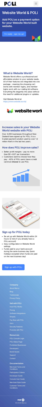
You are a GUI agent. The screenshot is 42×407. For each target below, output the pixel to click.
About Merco (14, 288)
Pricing (12, 310)
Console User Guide (17, 379)
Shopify (12, 317)
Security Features (16, 327)
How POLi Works (16, 307)
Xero (11, 323)
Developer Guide (16, 376)
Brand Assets (14, 352)
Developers (14, 348)
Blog (11, 292)
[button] (35, 3)
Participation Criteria (17, 372)
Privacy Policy (15, 298)
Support (13, 355)
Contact (12, 358)
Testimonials (14, 295)
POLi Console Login (17, 338)
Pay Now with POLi (17, 320)
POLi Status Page (16, 342)
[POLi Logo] (11, 3)
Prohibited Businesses (18, 345)
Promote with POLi (16, 330)
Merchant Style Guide (18, 382)
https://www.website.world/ (14, 101)
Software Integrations (18, 313)
